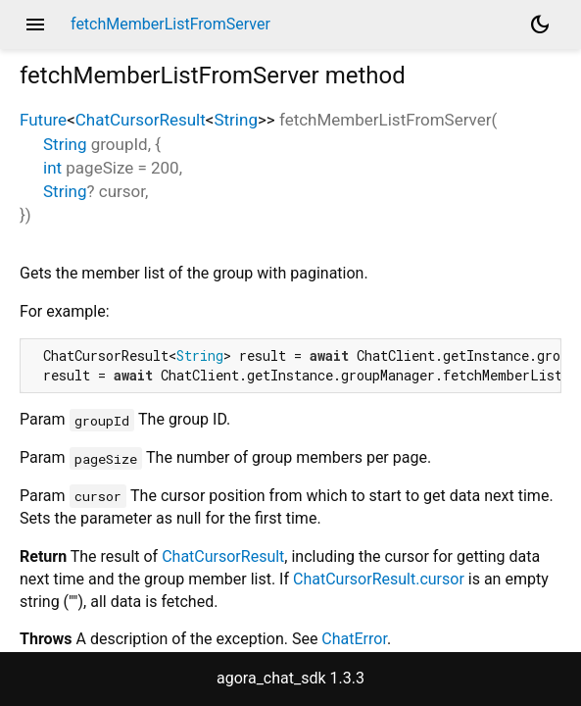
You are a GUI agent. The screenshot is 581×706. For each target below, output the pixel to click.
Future (43, 119)
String (235, 119)
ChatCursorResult (140, 119)
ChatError (354, 639)
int (52, 167)
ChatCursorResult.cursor (378, 579)
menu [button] (35, 24)
